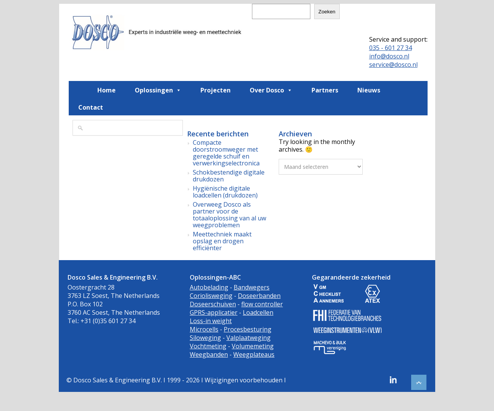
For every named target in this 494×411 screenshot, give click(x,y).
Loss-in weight (211, 321)
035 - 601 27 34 (390, 48)
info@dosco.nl (389, 56)
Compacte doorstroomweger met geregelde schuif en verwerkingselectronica (226, 153)
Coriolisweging (211, 295)
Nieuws (368, 90)
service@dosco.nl (393, 64)
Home (106, 90)
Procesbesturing (247, 329)
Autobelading (209, 287)
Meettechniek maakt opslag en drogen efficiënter (222, 241)
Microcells (204, 329)
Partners (325, 90)
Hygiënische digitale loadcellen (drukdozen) (225, 192)
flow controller (262, 304)
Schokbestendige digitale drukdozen (229, 176)
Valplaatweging (248, 337)
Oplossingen (158, 90)
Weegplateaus (253, 354)
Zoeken (326, 12)
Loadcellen (258, 312)
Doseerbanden (259, 295)
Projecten (215, 90)
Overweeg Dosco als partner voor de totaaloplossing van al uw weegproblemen (229, 214)
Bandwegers (252, 287)
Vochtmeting (208, 346)
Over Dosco (271, 90)
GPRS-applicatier (213, 312)
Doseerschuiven (213, 304)
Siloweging (205, 337)
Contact (90, 107)
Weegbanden (209, 354)
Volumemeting (253, 346)
